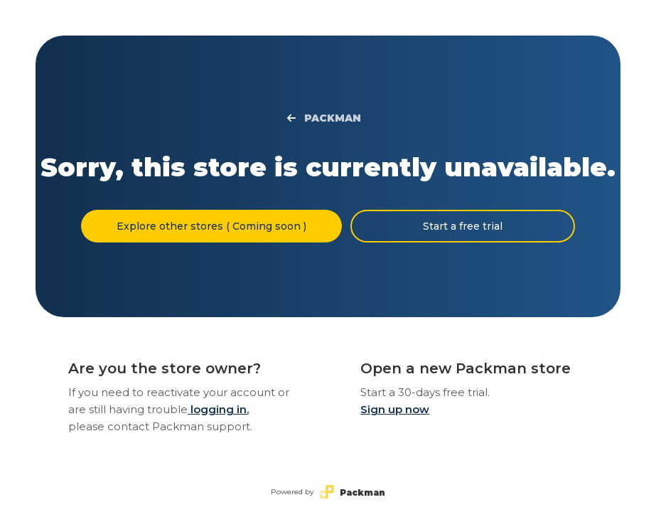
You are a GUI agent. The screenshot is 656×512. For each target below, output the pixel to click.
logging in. (218, 409)
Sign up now (394, 409)
